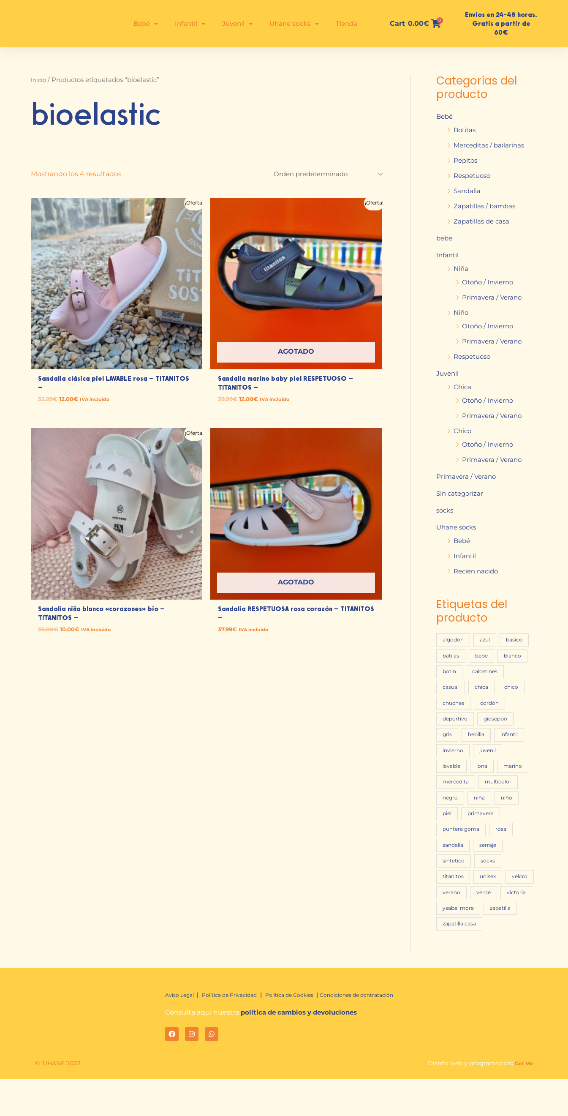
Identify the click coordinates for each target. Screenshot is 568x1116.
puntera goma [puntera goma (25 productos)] (508, 848)
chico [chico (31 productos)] (482, 704)
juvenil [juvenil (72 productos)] (492, 768)
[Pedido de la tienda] (323, 174)
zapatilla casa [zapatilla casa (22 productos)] (503, 961)
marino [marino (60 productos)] (453, 800)
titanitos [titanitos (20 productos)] (486, 896)
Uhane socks (294, 23)
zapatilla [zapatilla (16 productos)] (455, 961)
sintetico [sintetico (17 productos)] (490, 880)
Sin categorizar (461, 493)
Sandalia (468, 191)
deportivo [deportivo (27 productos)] (456, 736)
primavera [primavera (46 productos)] (457, 848)
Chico (463, 431)
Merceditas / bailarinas (491, 145)
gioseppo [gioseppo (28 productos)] (500, 736)
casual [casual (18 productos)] (497, 688)
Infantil (190, 23)
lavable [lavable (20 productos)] (453, 784)
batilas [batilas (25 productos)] (487, 656)
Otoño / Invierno (489, 282)
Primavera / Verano (493, 297)
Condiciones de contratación (385, 1032)
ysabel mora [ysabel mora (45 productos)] (497, 944)
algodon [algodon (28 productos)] (454, 640)
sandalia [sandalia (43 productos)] (483, 864)
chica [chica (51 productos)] (450, 704)
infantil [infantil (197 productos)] (517, 752)
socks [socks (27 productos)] (450, 896)
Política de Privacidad (239, 1032)
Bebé (145, 23)
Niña (461, 269)
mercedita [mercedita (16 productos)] (495, 800)
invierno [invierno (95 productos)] (454, 768)
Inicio (39, 80)
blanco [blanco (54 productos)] (452, 672)
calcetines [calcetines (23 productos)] (457, 688)
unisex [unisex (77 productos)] (452, 912)
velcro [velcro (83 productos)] (486, 912)
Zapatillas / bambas (486, 206)
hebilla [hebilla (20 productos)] (480, 752)
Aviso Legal (183, 1032)
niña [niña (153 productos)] (449, 832)
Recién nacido (478, 571)
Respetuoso (474, 176)
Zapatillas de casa (483, 221)
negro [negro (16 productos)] (497, 816)
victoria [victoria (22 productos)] (453, 944)
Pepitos (466, 160)
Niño (462, 312)
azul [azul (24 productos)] (489, 640)
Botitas (466, 130)
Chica (463, 387)
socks (445, 510)
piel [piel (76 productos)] (508, 832)
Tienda (346, 23)
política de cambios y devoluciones (303, 1049)
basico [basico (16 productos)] (452, 656)
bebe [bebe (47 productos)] (521, 656)
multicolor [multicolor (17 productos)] (457, 816)
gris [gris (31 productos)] (448, 752)
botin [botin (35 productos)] (486, 672)
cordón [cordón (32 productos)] (493, 720)
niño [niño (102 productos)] (479, 832)
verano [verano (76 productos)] (452, 928)
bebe (445, 238)
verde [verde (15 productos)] (487, 928)
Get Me (522, 1100)
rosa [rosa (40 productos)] (448, 864)
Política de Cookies (309, 1032)
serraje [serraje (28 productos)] (452, 880)
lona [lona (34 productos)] (487, 784)
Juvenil (237, 23)
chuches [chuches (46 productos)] (454, 720)
